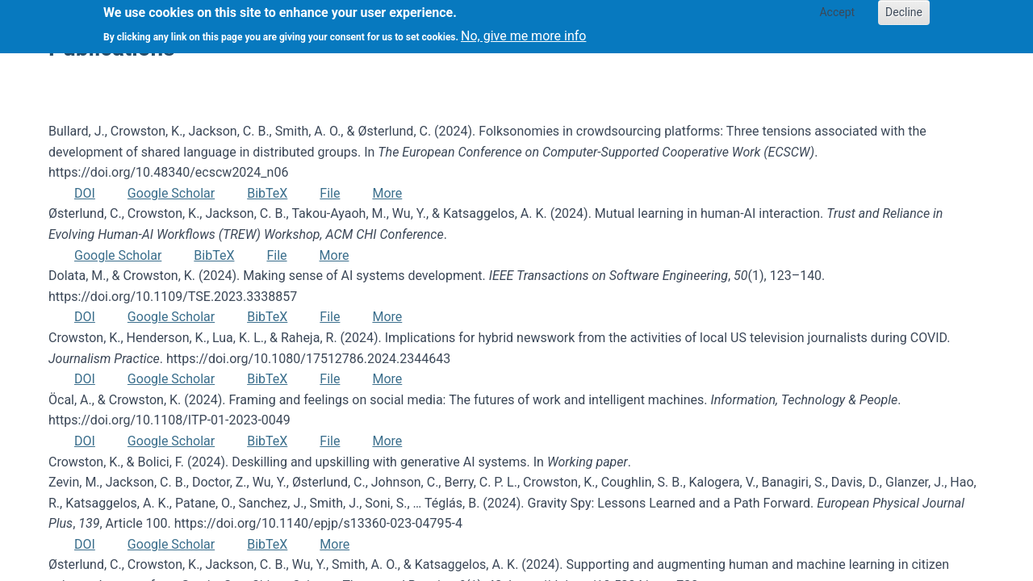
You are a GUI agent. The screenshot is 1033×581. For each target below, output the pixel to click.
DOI (84, 193)
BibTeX (267, 193)
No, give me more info (523, 31)
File (330, 193)
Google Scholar (171, 193)
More (387, 193)
